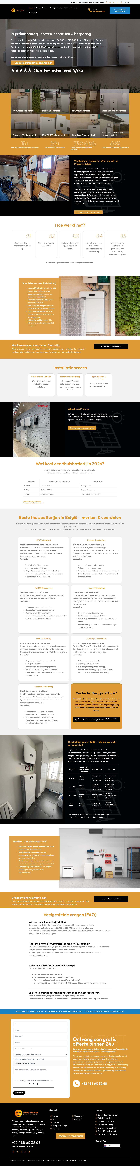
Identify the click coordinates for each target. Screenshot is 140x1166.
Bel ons (95, 9)
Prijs (37, 8)
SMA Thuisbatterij (43, 639)
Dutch (107, 1146)
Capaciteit (33, 13)
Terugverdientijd (56, 8)
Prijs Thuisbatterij (21, 1160)
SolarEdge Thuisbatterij (96, 639)
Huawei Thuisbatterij (96, 588)
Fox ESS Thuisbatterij (43, 588)
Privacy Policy (81, 1160)
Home (31, 8)
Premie (44, 8)
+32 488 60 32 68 (99, 11)
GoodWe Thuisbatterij (44, 686)
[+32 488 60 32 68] (76, 1083)
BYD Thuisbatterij (43, 540)
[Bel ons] (90, 10)
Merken (70, 8)
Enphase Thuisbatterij (96, 540)
